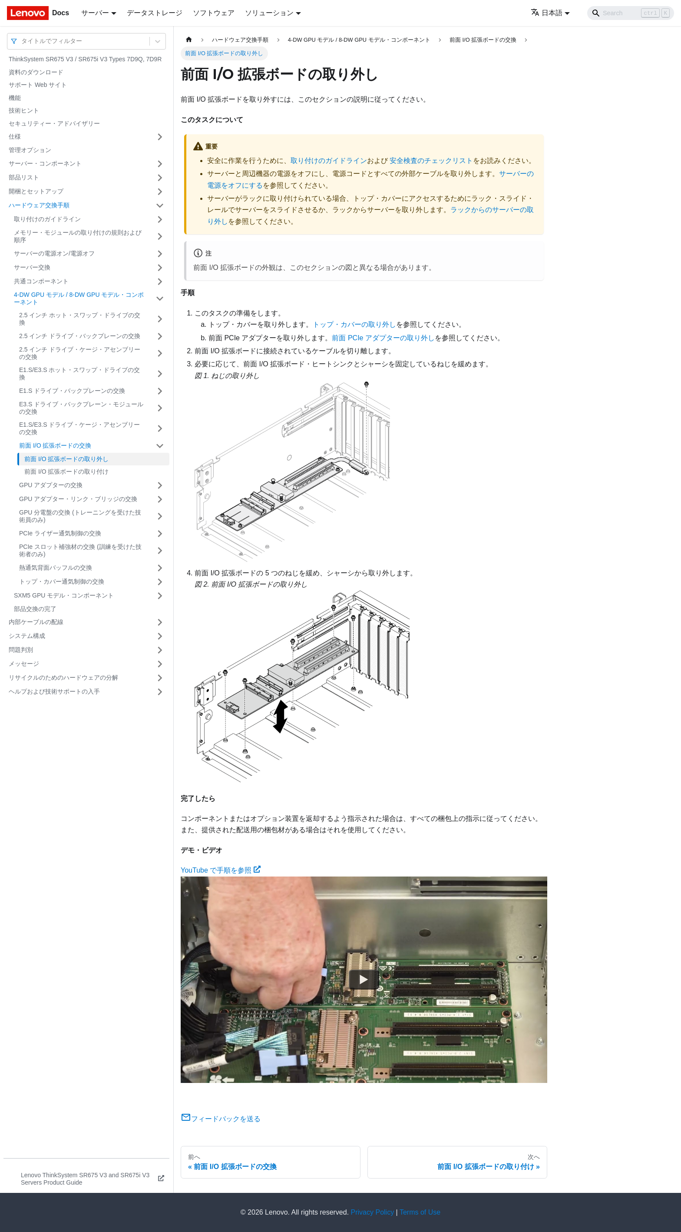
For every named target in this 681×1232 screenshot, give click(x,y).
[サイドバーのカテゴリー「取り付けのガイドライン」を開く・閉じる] (159, 219)
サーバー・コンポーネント (45, 163)
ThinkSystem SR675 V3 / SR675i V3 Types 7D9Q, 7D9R (85, 59)
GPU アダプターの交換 (51, 485)
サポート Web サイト (38, 84)
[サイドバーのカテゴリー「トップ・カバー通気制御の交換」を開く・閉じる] (159, 582)
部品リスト (24, 177)
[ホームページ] (189, 39)
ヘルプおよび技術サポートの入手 (54, 691)
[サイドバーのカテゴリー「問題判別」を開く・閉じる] (159, 650)
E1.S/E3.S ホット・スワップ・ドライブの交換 (79, 373)
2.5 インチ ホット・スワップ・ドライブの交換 (79, 319)
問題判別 (21, 649)
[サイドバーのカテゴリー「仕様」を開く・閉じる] (159, 137)
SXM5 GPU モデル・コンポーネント (64, 595)
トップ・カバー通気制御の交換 (61, 581)
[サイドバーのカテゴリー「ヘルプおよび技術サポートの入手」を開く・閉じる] (159, 692)
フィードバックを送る (221, 1118)
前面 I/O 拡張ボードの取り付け (66, 471)
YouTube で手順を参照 (221, 870)
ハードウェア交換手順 (39, 205)
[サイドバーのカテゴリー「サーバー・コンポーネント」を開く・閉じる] (159, 164)
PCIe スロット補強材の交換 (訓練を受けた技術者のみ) (80, 550)
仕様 (15, 136)
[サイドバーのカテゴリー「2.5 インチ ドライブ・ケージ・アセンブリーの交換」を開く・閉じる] (159, 353)
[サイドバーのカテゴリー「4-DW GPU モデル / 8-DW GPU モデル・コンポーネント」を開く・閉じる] (159, 299)
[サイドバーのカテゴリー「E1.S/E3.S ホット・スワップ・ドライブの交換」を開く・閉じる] (159, 374)
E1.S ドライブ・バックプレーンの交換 (72, 390)
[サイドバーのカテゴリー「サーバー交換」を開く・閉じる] (159, 268)
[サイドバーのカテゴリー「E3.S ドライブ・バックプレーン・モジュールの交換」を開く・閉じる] (159, 408)
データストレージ (154, 13)
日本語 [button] (546, 13)
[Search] (630, 13)
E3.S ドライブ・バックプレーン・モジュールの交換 (81, 408)
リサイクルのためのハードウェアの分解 (63, 677)
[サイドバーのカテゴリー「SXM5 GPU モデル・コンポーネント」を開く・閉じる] (159, 596)
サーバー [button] (95, 13)
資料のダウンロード (36, 72)
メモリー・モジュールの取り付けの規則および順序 (78, 236)
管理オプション (30, 149)
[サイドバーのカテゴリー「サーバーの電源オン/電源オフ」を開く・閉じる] (159, 254)
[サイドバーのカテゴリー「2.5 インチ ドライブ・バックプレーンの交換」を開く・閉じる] (159, 336)
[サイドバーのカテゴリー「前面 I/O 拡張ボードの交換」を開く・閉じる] (159, 446)
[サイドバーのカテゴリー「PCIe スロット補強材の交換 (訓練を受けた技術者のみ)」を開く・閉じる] (159, 551)
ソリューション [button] (269, 13)
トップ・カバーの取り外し (354, 324)
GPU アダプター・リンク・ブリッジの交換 (78, 498)
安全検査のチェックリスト (431, 160)
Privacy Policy (372, 1212)
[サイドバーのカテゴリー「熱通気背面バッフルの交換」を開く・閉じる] (159, 568)
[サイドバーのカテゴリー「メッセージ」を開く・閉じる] (159, 664)
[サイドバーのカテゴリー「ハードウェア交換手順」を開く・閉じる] (159, 206)
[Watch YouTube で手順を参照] (364, 980)
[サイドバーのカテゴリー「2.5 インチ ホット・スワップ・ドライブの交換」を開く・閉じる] (159, 319)
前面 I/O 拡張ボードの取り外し (66, 458)
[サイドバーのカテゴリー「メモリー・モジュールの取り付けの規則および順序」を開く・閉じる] (159, 236)
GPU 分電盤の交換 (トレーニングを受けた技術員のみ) (80, 516)
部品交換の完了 (35, 608)
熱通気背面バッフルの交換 (55, 567)
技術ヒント (24, 110)
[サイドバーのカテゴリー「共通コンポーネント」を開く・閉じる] (159, 282)
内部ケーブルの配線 (36, 621)
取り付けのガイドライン (47, 219)
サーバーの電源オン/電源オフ (54, 253)
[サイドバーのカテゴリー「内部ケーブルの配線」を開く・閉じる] (159, 622)
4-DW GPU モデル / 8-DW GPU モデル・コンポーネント (79, 298)
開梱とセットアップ (36, 191)
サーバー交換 (32, 267)
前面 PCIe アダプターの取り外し (383, 338)
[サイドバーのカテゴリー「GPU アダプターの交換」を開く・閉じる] (159, 485)
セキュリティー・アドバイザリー (54, 123)
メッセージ (24, 663)
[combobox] (22, 41)
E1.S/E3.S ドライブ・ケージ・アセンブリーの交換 (79, 428)
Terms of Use (420, 1212)
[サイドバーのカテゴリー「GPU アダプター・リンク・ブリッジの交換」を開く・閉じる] (159, 499)
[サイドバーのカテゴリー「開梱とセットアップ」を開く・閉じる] (159, 192)
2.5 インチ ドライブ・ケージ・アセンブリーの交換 (79, 353)
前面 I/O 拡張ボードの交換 (55, 445)
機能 (15, 97)
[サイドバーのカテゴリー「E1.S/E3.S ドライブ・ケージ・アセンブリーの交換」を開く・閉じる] (159, 428)
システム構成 (27, 635)
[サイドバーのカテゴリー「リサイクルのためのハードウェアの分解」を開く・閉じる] (159, 678)
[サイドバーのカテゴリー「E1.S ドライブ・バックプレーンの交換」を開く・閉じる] (159, 391)
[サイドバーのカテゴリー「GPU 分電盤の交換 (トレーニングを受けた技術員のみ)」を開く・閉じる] (159, 516)
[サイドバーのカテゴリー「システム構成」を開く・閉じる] (159, 636)
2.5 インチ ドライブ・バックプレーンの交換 (79, 335)
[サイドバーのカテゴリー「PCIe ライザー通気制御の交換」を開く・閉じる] (159, 534)
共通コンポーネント (41, 281)
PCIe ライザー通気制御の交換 (60, 533)
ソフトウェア (214, 13)
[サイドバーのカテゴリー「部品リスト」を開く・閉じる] (159, 178)
